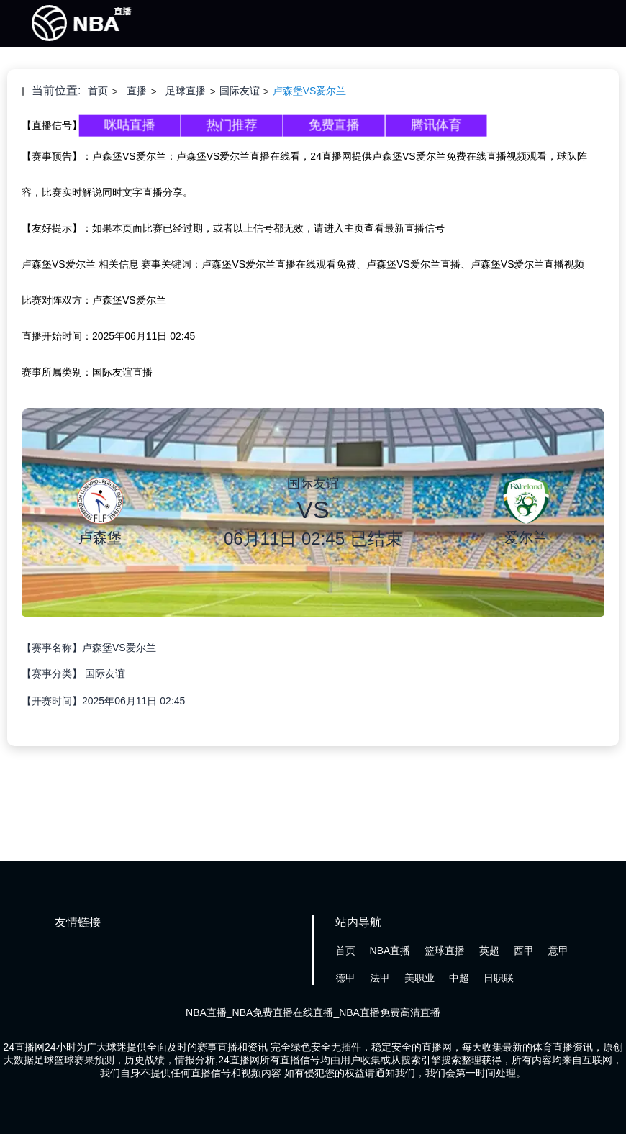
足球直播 (185, 90)
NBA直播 (390, 950)
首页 (98, 90)
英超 (489, 950)
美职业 (419, 978)
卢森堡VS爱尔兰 (310, 90)
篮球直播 (445, 950)
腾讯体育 (436, 125)
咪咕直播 (129, 125)
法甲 (380, 978)
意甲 (558, 950)
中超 (459, 978)
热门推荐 (231, 125)
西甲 (524, 950)
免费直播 (334, 125)
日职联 (499, 978)
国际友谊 (239, 90)
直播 (137, 90)
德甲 (345, 978)
